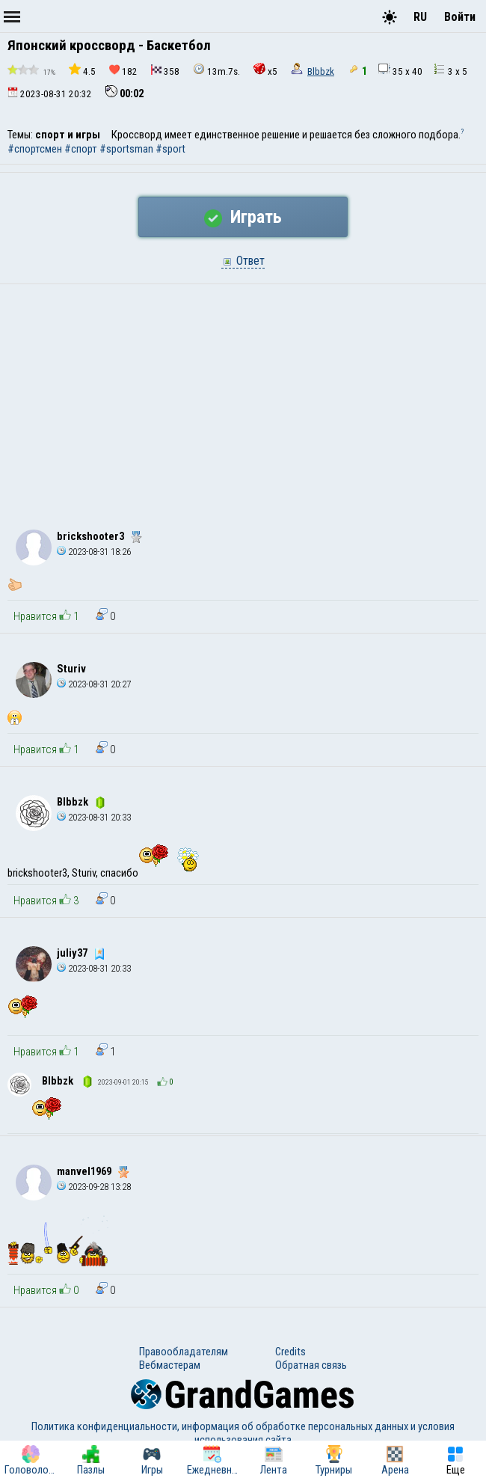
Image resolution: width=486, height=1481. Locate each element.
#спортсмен (34, 149)
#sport (170, 149)
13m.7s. (216, 70)
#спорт (80, 149)
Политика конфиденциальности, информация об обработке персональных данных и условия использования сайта (243, 1433)
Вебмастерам (169, 1365)
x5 (265, 70)
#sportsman (126, 149)
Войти (460, 17)
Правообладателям (183, 1351)
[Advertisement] (243, 396)
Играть (243, 216)
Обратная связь (311, 1365)
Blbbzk (320, 71)
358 (165, 70)
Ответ (243, 261)
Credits (290, 1351)
